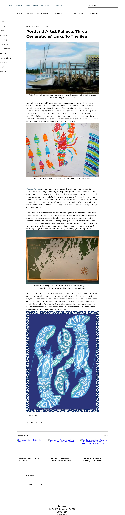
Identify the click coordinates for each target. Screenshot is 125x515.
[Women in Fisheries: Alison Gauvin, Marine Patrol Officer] (62, 447)
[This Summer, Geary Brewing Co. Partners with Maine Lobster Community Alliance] (94, 447)
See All (106, 435)
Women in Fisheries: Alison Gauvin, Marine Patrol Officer (61, 459)
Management (58, 13)
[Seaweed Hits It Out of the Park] (31, 447)
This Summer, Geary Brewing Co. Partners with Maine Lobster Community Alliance (92, 459)
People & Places (43, 13)
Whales (30, 13)
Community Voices (75, 13)
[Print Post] (42, 422)
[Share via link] (37, 422)
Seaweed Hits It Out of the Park (29, 459)
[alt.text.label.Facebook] (62, 502)
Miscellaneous (92, 13)
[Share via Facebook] (27, 422)
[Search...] (103, 5)
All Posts (20, 13)
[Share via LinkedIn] (32, 422)
